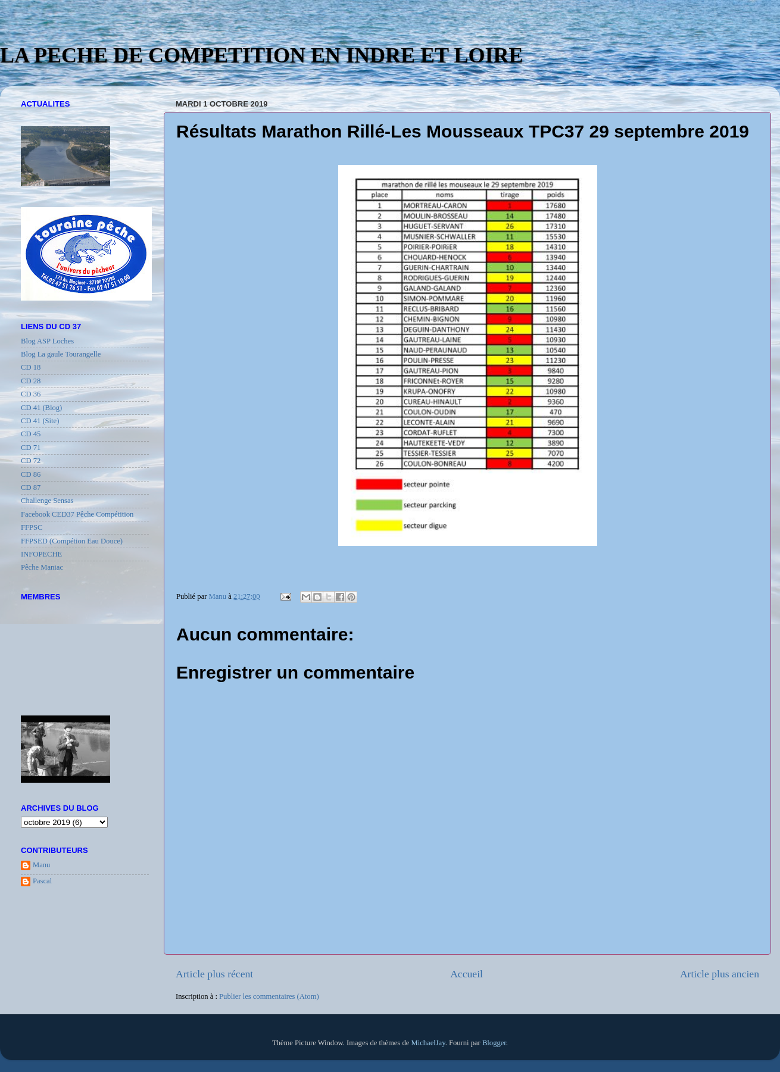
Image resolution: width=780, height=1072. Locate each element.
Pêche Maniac (42, 567)
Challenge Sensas (47, 500)
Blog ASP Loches (47, 341)
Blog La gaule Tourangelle (61, 354)
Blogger (494, 1043)
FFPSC (31, 527)
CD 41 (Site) (40, 421)
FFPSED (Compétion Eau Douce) (72, 541)
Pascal (42, 881)
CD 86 (30, 474)
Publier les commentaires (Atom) (269, 996)
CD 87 (30, 487)
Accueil (466, 974)
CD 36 (30, 394)
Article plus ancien (719, 974)
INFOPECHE (41, 554)
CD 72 (30, 461)
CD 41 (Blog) (41, 408)
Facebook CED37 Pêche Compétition (77, 514)
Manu (41, 865)
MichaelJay (428, 1043)
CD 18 (30, 367)
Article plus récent (214, 974)
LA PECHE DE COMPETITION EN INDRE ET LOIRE (261, 55)
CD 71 (30, 447)
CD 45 (30, 434)
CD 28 (30, 381)
